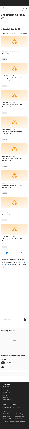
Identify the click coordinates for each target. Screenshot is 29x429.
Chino (3, 371)
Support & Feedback (7, 418)
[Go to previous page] (4, 253)
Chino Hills (10, 371)
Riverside (18, 371)
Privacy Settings (6, 416)
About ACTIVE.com (7, 411)
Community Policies (20, 416)
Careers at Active (19, 415)
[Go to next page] (25, 253)
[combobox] (5, 33)
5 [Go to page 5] (16, 252)
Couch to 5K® (5, 394)
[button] (14, 33)
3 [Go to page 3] (11, 252)
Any (3, 362)
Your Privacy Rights (7, 415)
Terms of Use (5, 413)
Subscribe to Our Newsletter (9, 404)
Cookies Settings (19, 418)
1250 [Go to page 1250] (22, 252)
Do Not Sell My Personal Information (11, 407)
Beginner (9, 362)
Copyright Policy (19, 413)
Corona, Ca (8, 11)
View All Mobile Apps (7, 399)
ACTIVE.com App (6, 392)
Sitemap (17, 411)
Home (2, 11)
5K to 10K (4, 395)
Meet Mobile (5, 397)
